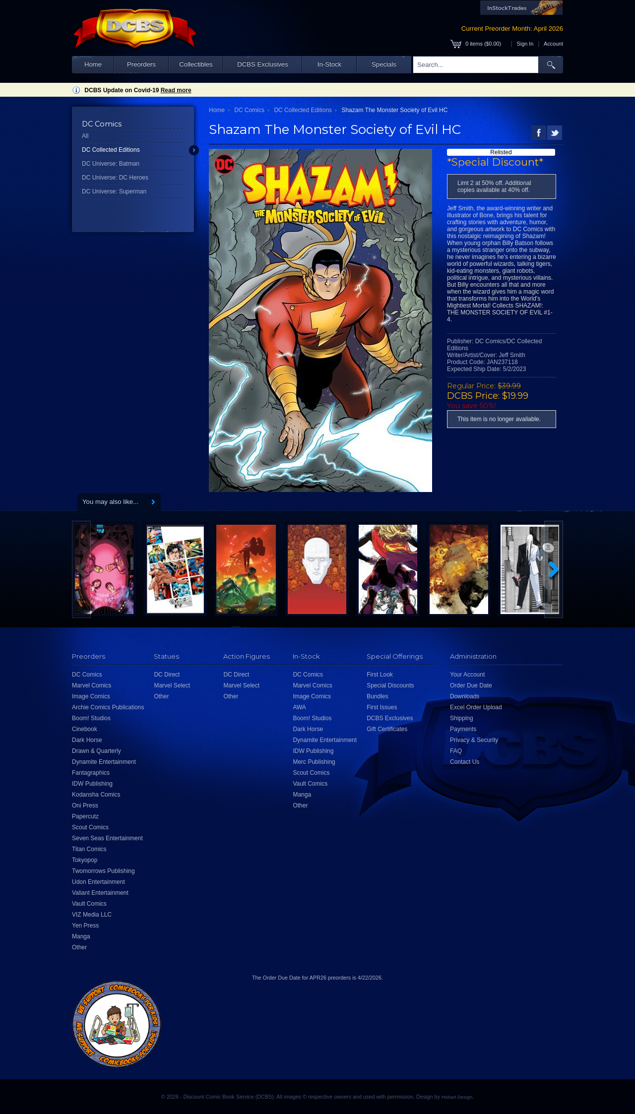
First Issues (382, 707)
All (85, 135)
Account (553, 44)
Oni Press (85, 805)
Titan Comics (89, 849)
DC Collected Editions (111, 149)
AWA (299, 707)
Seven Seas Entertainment (107, 838)
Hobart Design (457, 1097)
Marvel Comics (91, 685)
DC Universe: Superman (114, 191)
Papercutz (85, 816)
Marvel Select (172, 685)
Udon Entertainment (98, 881)
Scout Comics (90, 827)
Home (93, 64)
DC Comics (249, 110)
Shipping (461, 718)
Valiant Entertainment (100, 892)
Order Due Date (471, 685)
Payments (463, 729)
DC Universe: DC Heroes (115, 177)
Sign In (525, 44)
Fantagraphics (91, 772)
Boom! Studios (91, 718)
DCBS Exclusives (262, 64)
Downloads (464, 696)
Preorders (141, 64)
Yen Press (85, 925)
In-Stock (329, 64)
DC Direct (167, 674)
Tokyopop (84, 860)
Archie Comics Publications (108, 707)
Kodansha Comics (96, 794)
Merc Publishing (314, 761)
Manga (81, 936)
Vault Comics (89, 903)
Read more (176, 90)
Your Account (467, 674)
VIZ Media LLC (92, 914)
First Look (380, 674)
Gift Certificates (387, 729)
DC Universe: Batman (110, 163)
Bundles (377, 696)
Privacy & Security (474, 740)
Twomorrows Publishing (103, 870)
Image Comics (91, 696)
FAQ (456, 750)
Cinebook (84, 729)
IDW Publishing (92, 783)
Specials (384, 64)
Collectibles (195, 64)
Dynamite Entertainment (104, 761)
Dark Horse (87, 740)
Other (79, 947)
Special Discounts (390, 685)
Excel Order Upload (476, 707)
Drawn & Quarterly (96, 750)
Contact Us (464, 761)
